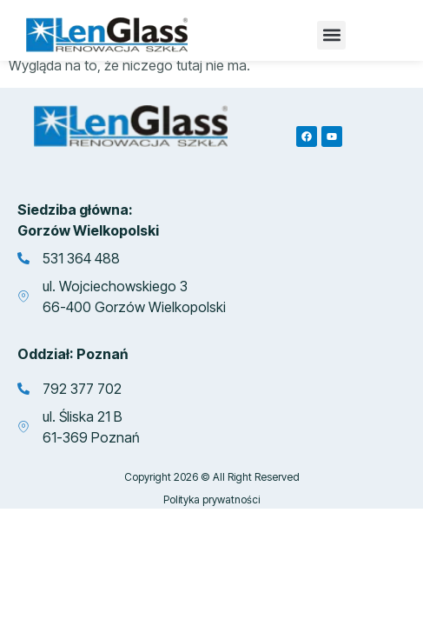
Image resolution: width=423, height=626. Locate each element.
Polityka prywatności (211, 505)
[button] (331, 35)
